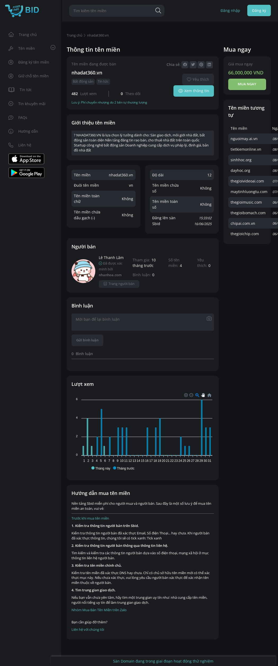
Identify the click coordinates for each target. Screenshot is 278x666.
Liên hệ (20, 144)
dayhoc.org (240, 170)
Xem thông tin (193, 90)
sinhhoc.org (241, 159)
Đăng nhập (230, 10)
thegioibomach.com (248, 212)
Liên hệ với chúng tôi (87, 629)
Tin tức (20, 89)
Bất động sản (83, 81)
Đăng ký (259, 10)
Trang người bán (119, 283)
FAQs (18, 117)
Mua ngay (247, 84)
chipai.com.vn (243, 223)
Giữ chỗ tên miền (28, 75)
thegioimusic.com (246, 202)
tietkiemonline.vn (246, 149)
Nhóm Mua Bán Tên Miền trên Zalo (99, 610)
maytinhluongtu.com (249, 191)
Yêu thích (198, 79)
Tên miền (31, 48)
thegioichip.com (245, 233)
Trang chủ (22, 34)
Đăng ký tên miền (29, 62)
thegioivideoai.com (247, 181)
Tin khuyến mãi (27, 103)
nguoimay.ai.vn (244, 138)
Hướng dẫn (23, 131)
